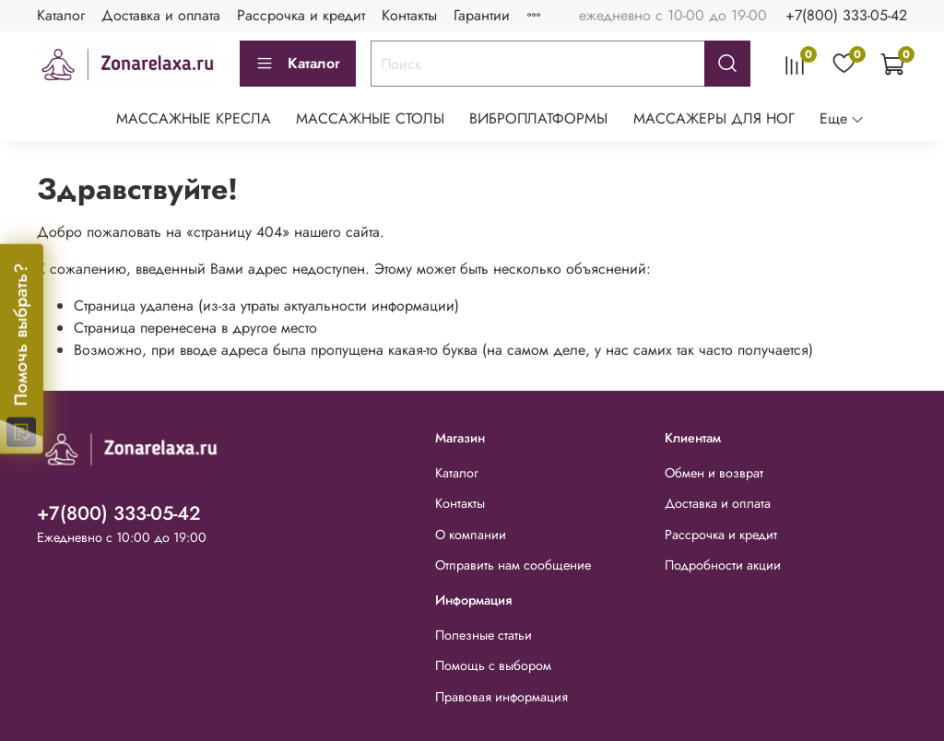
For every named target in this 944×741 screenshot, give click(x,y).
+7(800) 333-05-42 (846, 15)
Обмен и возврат (714, 473)
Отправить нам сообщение (513, 565)
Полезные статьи (483, 635)
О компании (470, 534)
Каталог (61, 15)
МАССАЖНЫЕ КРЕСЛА (193, 118)
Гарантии (482, 15)
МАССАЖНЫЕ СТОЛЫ (370, 118)
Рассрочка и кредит (301, 15)
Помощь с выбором (493, 665)
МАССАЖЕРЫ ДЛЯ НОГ (714, 118)
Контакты (409, 15)
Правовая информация (501, 697)
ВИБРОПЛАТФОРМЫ (538, 118)
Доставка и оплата (160, 15)
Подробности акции (723, 565)
